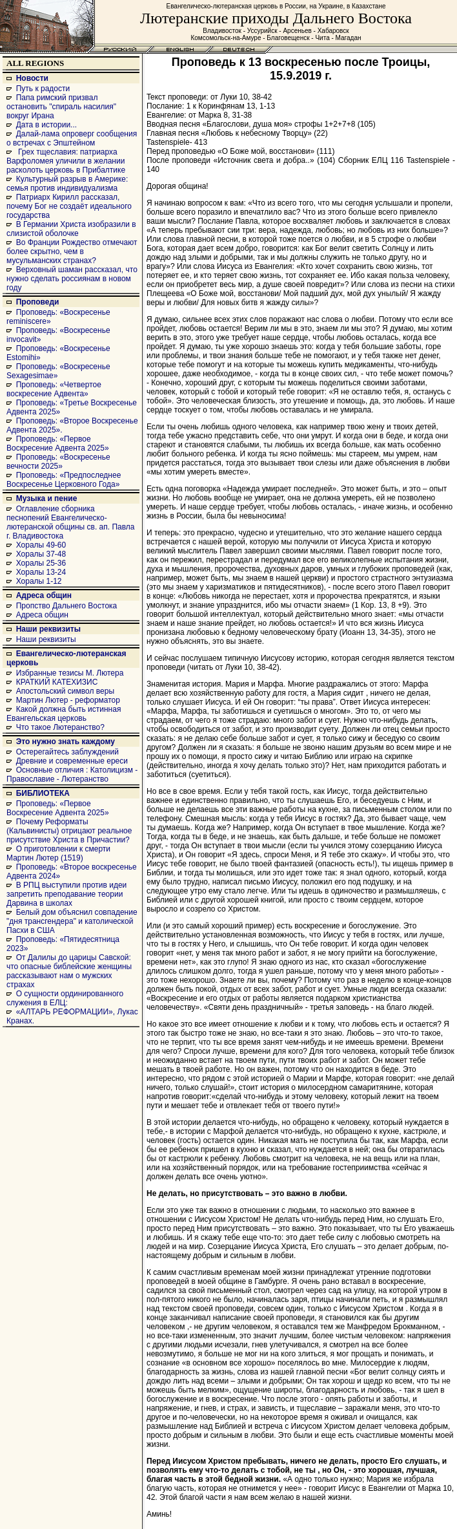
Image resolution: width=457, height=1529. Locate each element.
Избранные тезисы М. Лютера (70, 673)
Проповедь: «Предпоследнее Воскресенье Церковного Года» (63, 480)
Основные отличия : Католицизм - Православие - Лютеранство (71, 774)
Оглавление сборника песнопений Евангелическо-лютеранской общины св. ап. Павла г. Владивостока (70, 522)
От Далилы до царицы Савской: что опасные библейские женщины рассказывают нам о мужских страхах (69, 971)
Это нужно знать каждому (65, 741)
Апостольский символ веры (65, 691)
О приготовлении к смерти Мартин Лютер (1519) (58, 853)
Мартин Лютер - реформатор (68, 700)
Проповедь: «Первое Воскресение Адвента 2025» (57, 443)
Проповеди (37, 301)
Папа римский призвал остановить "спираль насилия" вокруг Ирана (61, 106)
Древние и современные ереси (72, 760)
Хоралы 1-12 (39, 581)
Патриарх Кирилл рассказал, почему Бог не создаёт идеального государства (69, 206)
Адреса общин (44, 595)
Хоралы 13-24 (41, 572)
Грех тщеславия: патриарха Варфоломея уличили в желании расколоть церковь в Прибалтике (65, 161)
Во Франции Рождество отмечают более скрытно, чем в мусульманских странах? (71, 251)
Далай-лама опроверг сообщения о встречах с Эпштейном (71, 138)
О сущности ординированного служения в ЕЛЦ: (64, 998)
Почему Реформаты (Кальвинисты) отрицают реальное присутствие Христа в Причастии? (69, 830)
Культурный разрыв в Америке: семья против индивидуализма (67, 184)
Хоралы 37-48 (41, 554)
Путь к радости (43, 88)
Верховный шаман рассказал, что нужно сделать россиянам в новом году (71, 278)
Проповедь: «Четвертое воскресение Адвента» (53, 389)
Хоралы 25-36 (41, 563)
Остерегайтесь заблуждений (67, 751)
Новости (32, 78)
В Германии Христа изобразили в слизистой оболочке (71, 229)
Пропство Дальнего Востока (66, 605)
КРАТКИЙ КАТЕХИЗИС (57, 682)
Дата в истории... (46, 124)
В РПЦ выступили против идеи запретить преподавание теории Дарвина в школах (66, 894)
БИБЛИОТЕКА (43, 793)
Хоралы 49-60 (41, 545)
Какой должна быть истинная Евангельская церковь (63, 714)
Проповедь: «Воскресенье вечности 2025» (58, 462)
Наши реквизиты (48, 629)
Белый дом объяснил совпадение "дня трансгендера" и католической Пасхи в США (71, 921)
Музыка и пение (46, 498)
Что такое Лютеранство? (60, 727)
